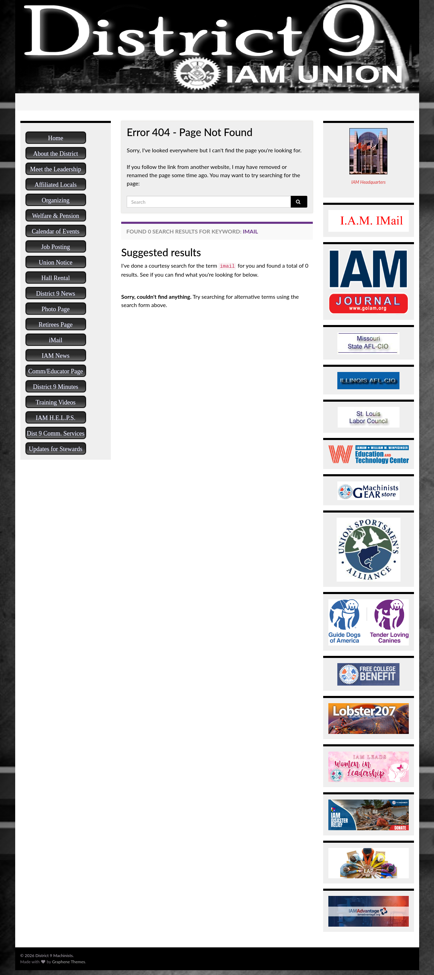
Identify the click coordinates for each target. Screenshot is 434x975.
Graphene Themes (68, 961)
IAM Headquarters (368, 182)
